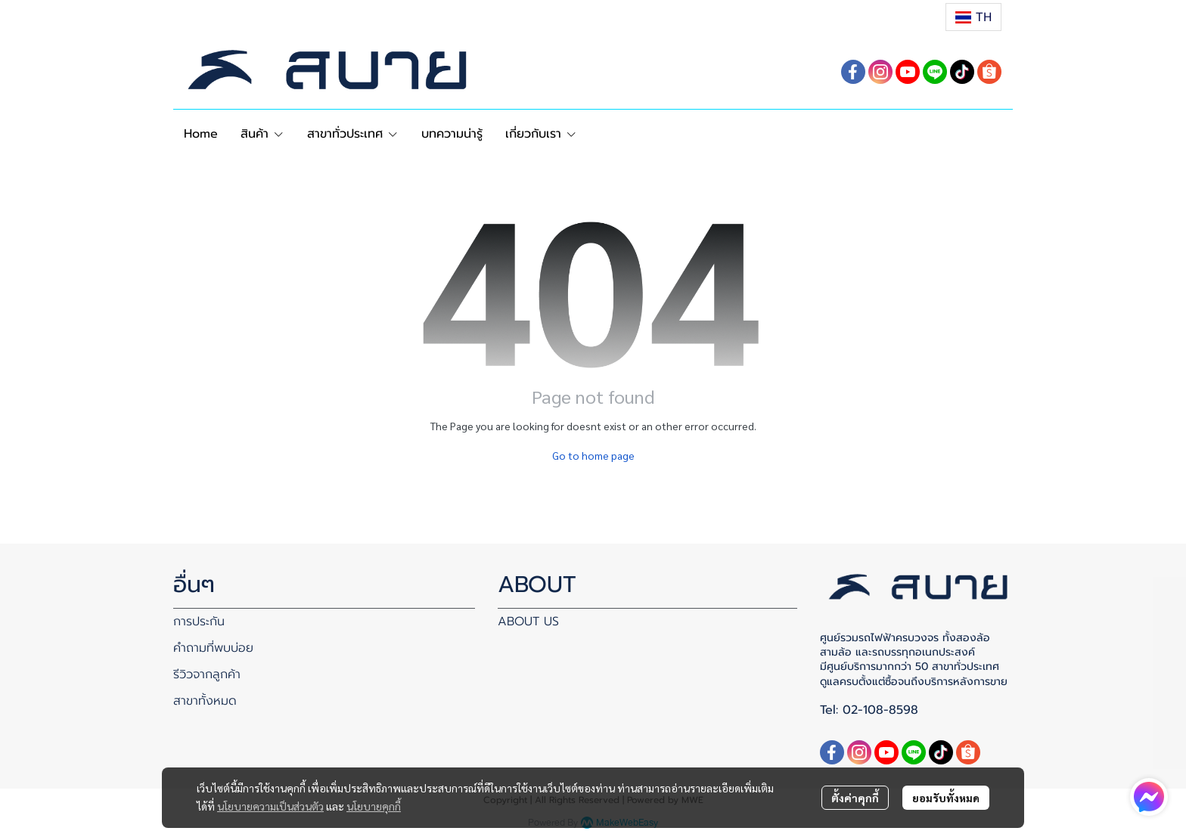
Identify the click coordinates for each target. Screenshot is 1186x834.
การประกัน (199, 621)
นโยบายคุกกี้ (373, 806)
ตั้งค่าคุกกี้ (855, 798)
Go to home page (593, 455)
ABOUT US (528, 621)
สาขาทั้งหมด (205, 701)
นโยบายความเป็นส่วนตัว (270, 806)
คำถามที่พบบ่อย (213, 648)
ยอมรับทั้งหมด (946, 798)
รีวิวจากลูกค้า (207, 674)
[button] (973, 17)
